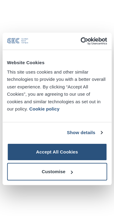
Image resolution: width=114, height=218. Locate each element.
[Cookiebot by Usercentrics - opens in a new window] (81, 41)
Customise (57, 171)
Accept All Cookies (57, 151)
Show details (81, 132)
